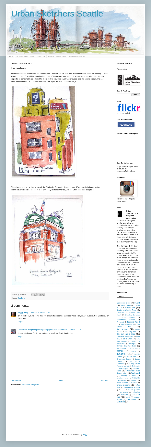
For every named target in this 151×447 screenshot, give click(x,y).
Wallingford (135, 373)
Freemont (120, 322)
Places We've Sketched (77, 56)
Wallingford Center (128, 376)
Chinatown (120, 312)
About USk (41, 56)
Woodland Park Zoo (123, 378)
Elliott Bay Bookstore (132, 315)
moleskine (136, 392)
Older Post (104, 381)
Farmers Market (128, 317)
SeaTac (134, 351)
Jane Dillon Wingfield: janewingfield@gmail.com (37, 330)
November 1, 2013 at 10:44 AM (69, 330)
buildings (134, 383)
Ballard (137, 303)
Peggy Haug (23, 313)
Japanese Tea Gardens (125, 336)
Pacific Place (121, 348)
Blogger (85, 435)
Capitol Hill (130, 308)
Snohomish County (124, 359)
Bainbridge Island (123, 303)
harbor (123, 390)
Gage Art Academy (127, 324)
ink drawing (124, 392)
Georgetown (122, 329)
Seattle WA (131, 357)
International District (126, 334)
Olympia (132, 344)
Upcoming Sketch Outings (25, 56)
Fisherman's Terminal (126, 320)
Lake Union (127, 339)
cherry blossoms (123, 385)
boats (134, 380)
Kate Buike (21, 298)
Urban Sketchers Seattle (57, 13)
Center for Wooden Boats (126, 310)
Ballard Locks (126, 305)
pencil (128, 397)
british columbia (122, 383)
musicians (124, 395)
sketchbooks (131, 399)
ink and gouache (134, 390)
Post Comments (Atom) (30, 385)
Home (11, 56)
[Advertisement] (62, 418)
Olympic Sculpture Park (126, 346)
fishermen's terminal (132, 387)
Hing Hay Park (130, 332)
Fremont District (133, 322)
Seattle (121, 353)
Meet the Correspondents (57, 56)
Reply (20, 322)
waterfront (121, 402)
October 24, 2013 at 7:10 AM (39, 313)
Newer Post (16, 381)
